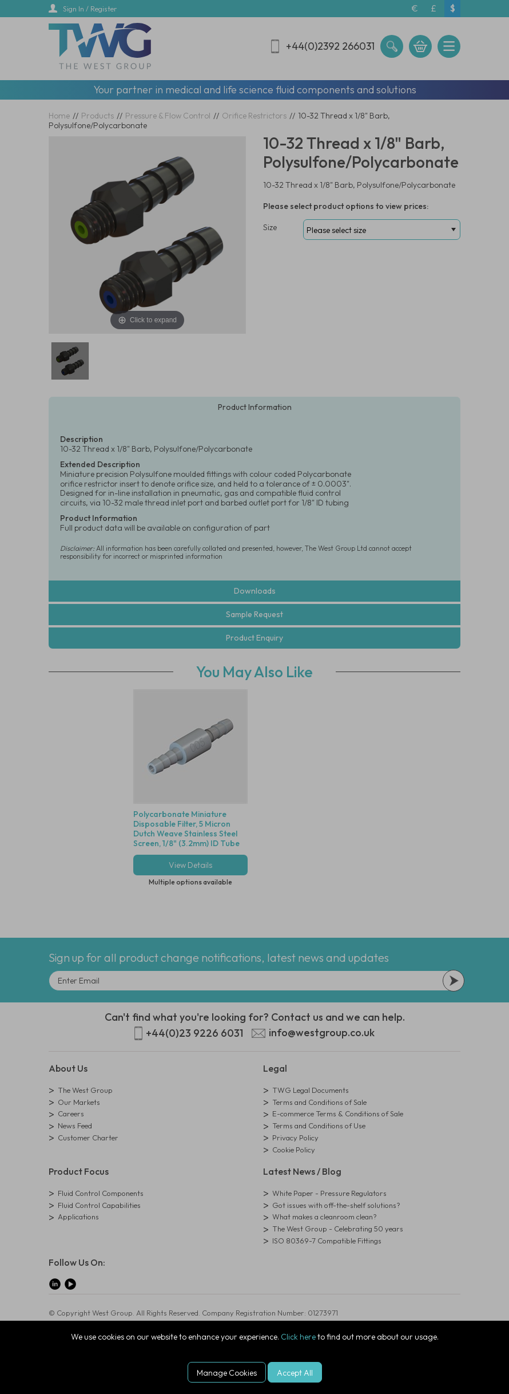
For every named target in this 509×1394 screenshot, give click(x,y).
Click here (298, 1337)
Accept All (295, 1373)
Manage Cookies (227, 1373)
